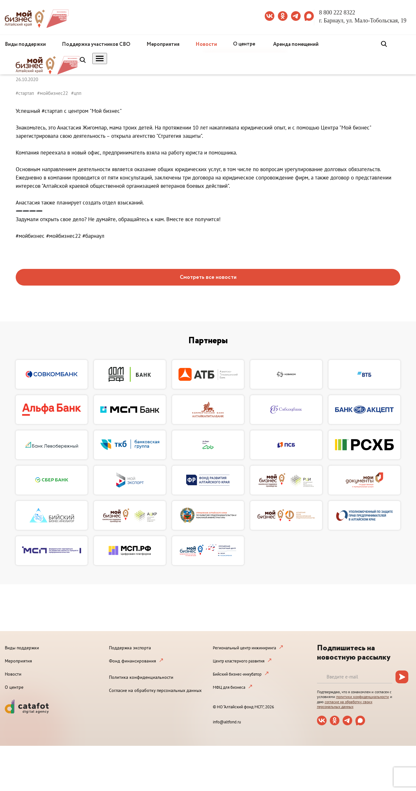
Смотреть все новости (208, 277)
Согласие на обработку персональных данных (155, 690)
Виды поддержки (25, 44)
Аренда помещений (296, 44)
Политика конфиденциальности (141, 677)
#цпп (76, 93)
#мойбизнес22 (52, 93)
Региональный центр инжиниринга (244, 648)
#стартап (25, 93)
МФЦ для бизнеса (229, 687)
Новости (206, 44)
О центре (244, 44)
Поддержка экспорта (130, 648)
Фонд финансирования (132, 661)
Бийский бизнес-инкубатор (237, 674)
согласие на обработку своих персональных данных (344, 704)
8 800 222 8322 (337, 12)
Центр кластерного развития (238, 661)
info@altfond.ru (227, 722)
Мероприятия (162, 44)
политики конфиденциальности (362, 696)
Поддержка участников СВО (96, 44)
